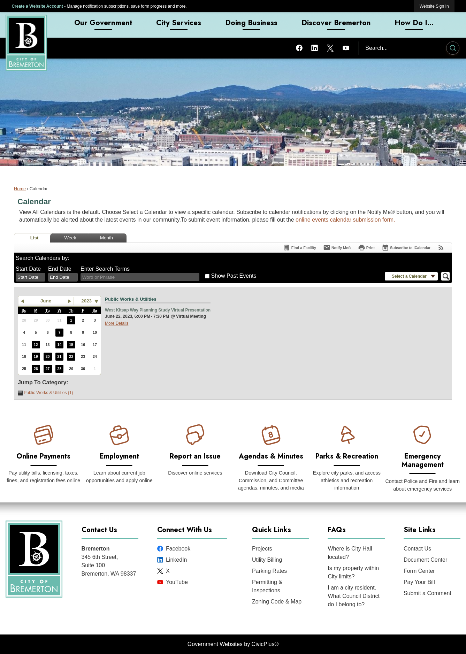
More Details (116, 323)
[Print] (366, 247)
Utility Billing (267, 560)
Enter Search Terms (105, 269)
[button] (453, 49)
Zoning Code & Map (276, 602)
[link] (434, 6)
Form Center (419, 571)
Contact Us (417, 549)
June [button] (45, 300)
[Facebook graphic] (299, 47)
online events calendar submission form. (345, 220)
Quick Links (271, 530)
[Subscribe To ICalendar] (406, 247)
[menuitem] (103, 25)
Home (20, 188)
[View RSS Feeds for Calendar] (441, 247)
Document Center (425, 560)
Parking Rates (269, 571)
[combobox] (30, 277)
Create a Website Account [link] (37, 6)
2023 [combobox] (86, 300)
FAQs (337, 530)
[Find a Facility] (299, 247)
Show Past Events (234, 276)
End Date (59, 269)
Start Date (28, 269)
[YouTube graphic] (346, 47)
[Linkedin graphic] (314, 47)
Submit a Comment (427, 593)
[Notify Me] (337, 247)
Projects (262, 549)
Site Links (420, 530)
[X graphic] (330, 47)
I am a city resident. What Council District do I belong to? (353, 596)
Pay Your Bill (419, 582)
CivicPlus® (265, 644)
